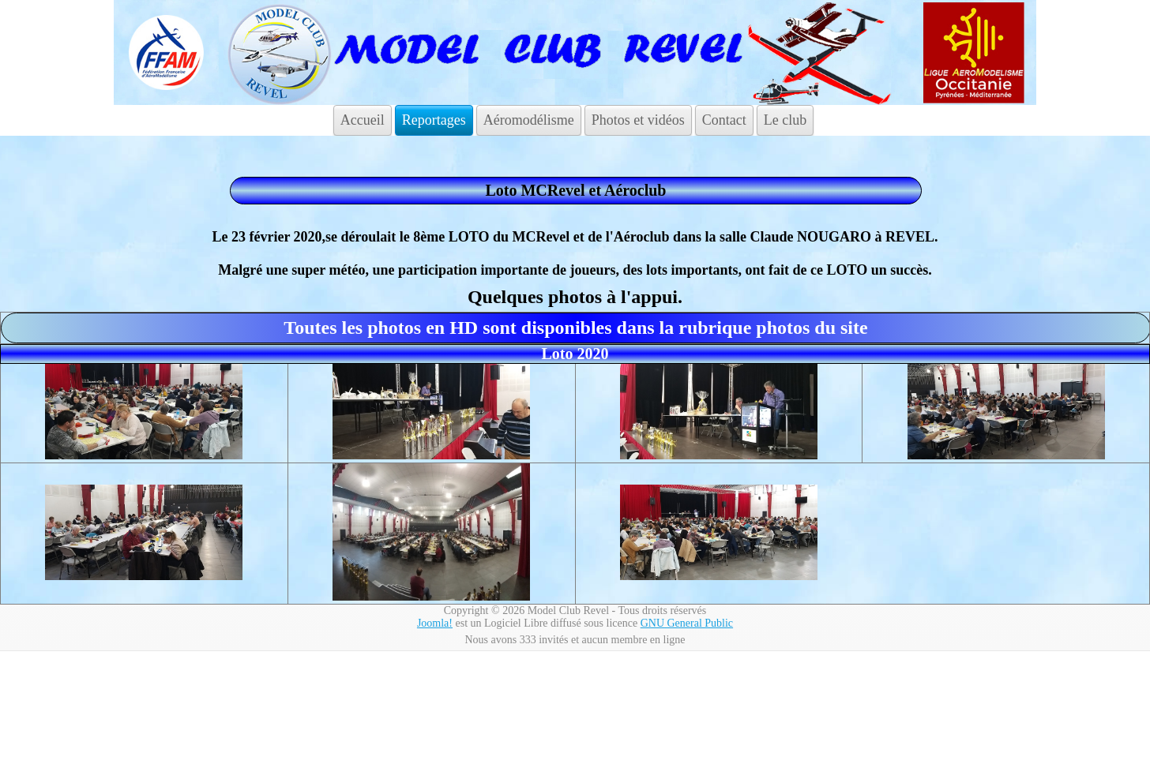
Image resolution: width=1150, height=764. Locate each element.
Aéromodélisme (528, 120)
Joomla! (435, 623)
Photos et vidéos (638, 120)
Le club (785, 120)
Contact (724, 120)
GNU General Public (687, 623)
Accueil (362, 120)
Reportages (434, 120)
